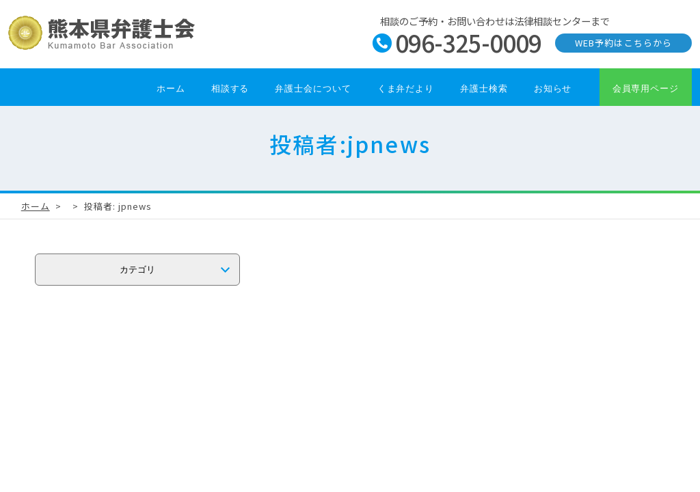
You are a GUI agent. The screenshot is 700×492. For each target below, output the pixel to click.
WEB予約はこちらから (623, 42)
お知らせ (553, 88)
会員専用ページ (645, 88)
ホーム (171, 88)
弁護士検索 (484, 88)
